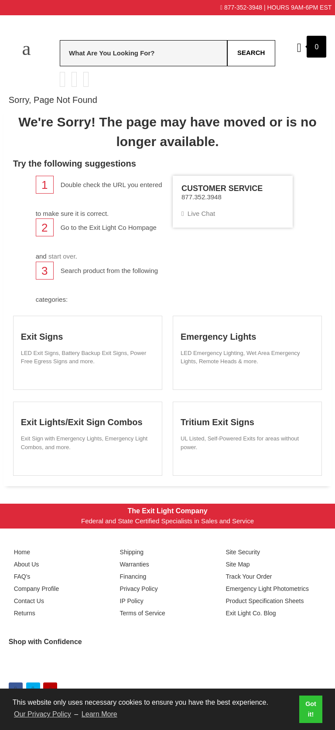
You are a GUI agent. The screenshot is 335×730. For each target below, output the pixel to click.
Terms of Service (142, 613)
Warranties (134, 564)
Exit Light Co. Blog (251, 613)
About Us (26, 564)
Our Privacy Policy (42, 714)
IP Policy (132, 600)
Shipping (132, 552)
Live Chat (198, 213)
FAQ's (22, 576)
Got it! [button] (310, 709)
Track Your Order (249, 576)
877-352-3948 (241, 7)
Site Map (238, 564)
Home (22, 552)
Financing (133, 576)
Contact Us (29, 600)
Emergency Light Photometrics (267, 588)
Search (251, 52)
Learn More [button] (99, 714)
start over (61, 256)
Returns (24, 613)
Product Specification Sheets (265, 600)
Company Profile (36, 588)
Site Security (243, 552)
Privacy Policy (139, 588)
